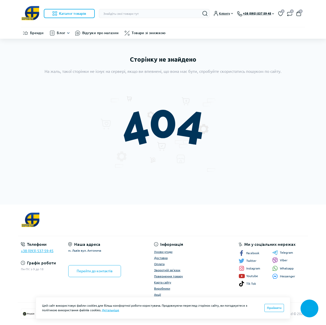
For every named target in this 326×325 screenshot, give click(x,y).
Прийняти (274, 307)
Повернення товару (168, 276)
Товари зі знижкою (149, 33)
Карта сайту (162, 282)
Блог (61, 33)
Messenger (283, 276)
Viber (280, 260)
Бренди (37, 33)
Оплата (159, 264)
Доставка (161, 258)
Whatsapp (283, 268)
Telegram (282, 252)
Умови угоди (163, 251)
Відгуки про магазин (100, 33)
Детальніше (110, 310)
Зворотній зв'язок (167, 270)
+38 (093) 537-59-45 (37, 251)
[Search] (205, 13)
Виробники (162, 288)
